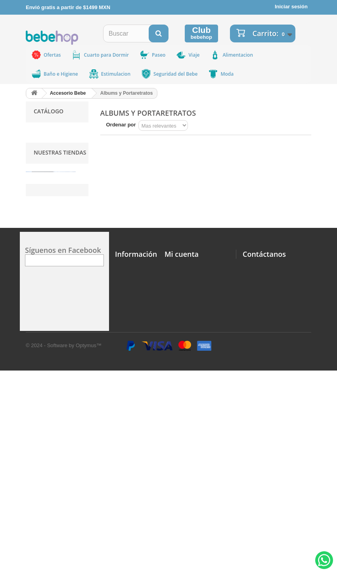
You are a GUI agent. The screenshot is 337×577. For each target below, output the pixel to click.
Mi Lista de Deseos (188, 445)
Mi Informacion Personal (194, 463)
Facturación (129, 524)
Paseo (152, 55)
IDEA (40, 208)
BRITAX (43, 176)
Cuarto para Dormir (100, 55)
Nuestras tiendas (60, 267)
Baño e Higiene (54, 74)
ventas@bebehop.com (270, 526)
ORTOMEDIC (49, 144)
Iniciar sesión (291, 7)
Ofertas (46, 55)
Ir (93, 238)
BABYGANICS (50, 165)
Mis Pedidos (180, 436)
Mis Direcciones (184, 454)
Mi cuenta (182, 428)
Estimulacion (109, 74)
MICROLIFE (48, 197)
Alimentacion (231, 55)
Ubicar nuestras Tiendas (125, 459)
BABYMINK (47, 186)
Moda (221, 74)
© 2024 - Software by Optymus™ (63, 552)
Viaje (187, 55)
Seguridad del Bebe (169, 74)
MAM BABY (47, 154)
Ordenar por (121, 125)
